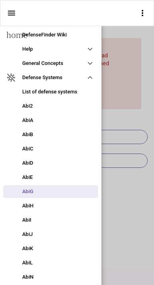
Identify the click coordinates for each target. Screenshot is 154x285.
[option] (50, 49)
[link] (50, 34)
